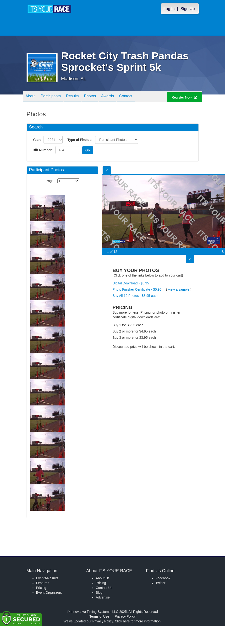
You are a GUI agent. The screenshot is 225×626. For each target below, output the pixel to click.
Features (42, 583)
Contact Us (104, 588)
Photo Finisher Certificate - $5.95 (137, 289)
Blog (99, 592)
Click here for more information (137, 621)
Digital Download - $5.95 (131, 283)
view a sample (178, 289)
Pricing (41, 588)
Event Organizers (49, 592)
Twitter (160, 583)
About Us (103, 578)
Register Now (184, 97)
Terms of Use (99, 616)
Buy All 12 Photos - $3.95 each (135, 296)
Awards (107, 97)
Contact (125, 97)
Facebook (163, 578)
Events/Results (47, 578)
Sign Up (188, 8)
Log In (169, 8)
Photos (90, 97)
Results (72, 97)
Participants (51, 97)
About (31, 97)
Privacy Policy (125, 616)
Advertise (103, 597)
